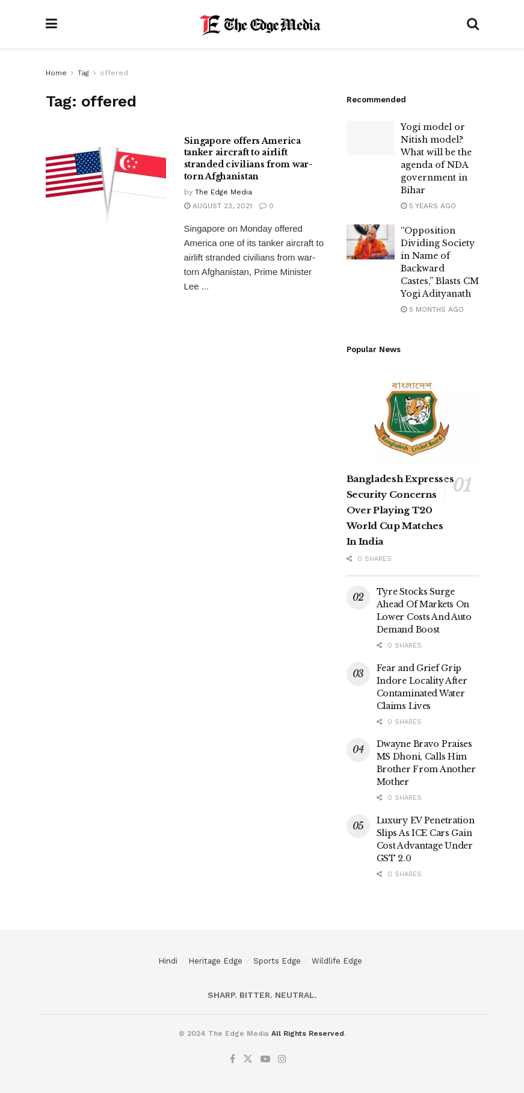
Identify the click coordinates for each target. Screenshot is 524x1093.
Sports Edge (277, 960)
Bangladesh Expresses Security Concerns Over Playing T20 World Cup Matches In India (400, 510)
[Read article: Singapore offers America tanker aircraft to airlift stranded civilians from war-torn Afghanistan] (106, 178)
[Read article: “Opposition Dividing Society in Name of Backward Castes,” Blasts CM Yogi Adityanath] (371, 241)
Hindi (167, 960)
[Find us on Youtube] (265, 1059)
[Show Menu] (51, 24)
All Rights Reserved (307, 1033)
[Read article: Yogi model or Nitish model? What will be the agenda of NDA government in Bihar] (371, 138)
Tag (83, 73)
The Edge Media (223, 192)
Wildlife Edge (337, 960)
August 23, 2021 (218, 206)
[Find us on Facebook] (232, 1059)
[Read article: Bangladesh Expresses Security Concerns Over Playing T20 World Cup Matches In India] (413, 418)
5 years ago (428, 206)
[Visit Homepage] (261, 24)
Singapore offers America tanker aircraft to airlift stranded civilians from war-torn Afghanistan (248, 158)
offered (114, 73)
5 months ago (432, 309)
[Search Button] (473, 24)
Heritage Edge (215, 960)
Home (56, 73)
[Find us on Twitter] (248, 1059)
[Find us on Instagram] (282, 1059)
